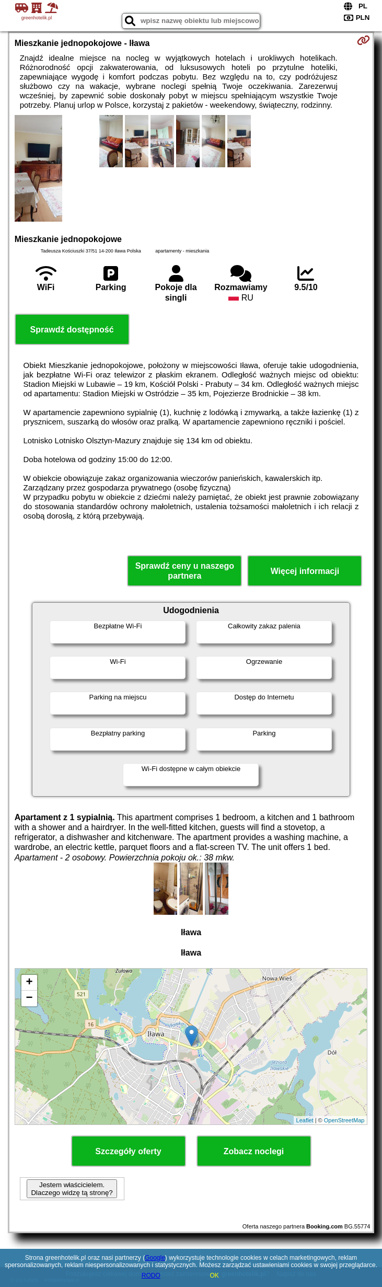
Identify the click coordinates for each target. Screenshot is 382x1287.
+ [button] (29, 983)
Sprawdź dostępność (72, 329)
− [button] (29, 998)
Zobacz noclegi (254, 1151)
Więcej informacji (305, 571)
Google (155, 1257)
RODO (151, 1275)
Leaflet (305, 1120)
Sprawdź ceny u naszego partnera (184, 570)
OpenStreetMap (344, 1120)
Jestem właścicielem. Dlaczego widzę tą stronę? (71, 1189)
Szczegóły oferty (128, 1151)
